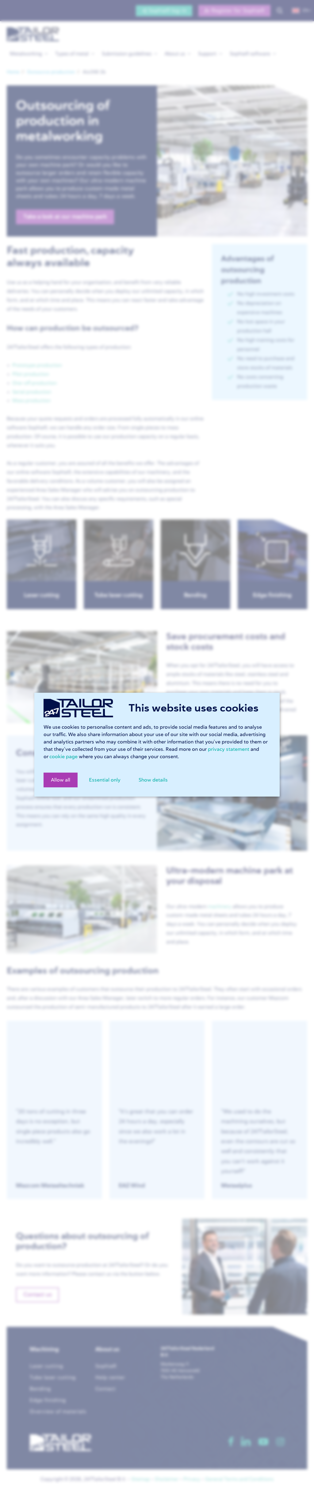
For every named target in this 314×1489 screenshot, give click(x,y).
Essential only (105, 780)
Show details (153, 780)
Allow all (60, 780)
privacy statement (228, 749)
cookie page (63, 756)
